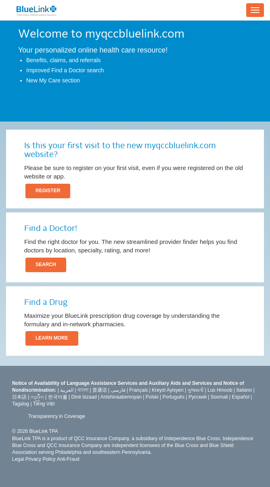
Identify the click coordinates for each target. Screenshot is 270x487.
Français (138, 390)
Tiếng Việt (44, 404)
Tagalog (20, 404)
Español (240, 397)
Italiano (244, 390)
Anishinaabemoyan (121, 397)
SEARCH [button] (46, 264)
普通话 (99, 390)
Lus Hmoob (219, 390)
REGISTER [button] (48, 190)
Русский (197, 397)
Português (174, 397)
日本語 (19, 397)
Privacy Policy (40, 459)
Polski (152, 397)
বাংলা (82, 390)
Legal (18, 459)
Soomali (219, 397)
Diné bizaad (83, 397)
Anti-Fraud (68, 459)
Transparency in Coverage (56, 416)
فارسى (118, 390)
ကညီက (37, 397)
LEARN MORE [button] (52, 338)
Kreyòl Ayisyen (168, 390)
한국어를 (57, 397)
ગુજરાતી (195, 390)
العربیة (66, 390)
